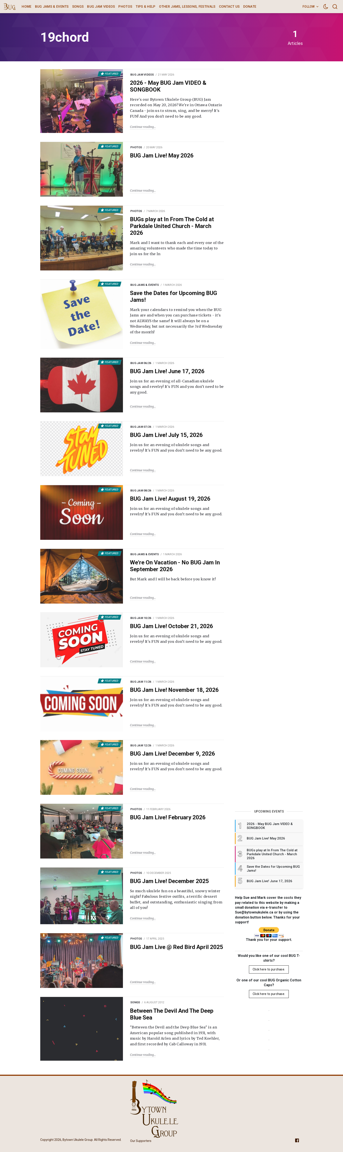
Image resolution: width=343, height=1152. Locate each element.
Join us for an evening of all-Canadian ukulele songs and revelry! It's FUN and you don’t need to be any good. (177, 386)
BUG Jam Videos (101, 7)
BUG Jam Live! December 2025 (169, 881)
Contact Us (229, 7)
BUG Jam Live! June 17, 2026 (167, 371)
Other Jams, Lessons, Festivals (187, 7)
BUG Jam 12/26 (140, 745)
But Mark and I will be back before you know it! (173, 579)
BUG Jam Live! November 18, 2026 (174, 690)
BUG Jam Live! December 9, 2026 (172, 753)
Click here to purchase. (269, 969)
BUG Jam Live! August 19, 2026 (170, 498)
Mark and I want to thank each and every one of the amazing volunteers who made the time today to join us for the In (177, 248)
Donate (249, 7)
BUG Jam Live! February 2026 (168, 817)
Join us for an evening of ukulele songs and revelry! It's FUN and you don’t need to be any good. (176, 448)
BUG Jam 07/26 (140, 426)
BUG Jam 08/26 (140, 490)
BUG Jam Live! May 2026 (162, 155)
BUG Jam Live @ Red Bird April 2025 (176, 947)
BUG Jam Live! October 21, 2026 (171, 626)
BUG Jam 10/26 (140, 618)
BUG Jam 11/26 (140, 681)
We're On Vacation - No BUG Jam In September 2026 (175, 565)
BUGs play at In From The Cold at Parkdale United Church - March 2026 (172, 226)
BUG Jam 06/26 (140, 363)
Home (26, 7)
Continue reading (142, 127)
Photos (125, 7)
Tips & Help (145, 7)
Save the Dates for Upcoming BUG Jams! (173, 296)
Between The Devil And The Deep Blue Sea (172, 1014)
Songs (78, 7)
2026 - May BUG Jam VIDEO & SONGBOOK (168, 86)
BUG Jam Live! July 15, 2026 (166, 435)
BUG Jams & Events (52, 7)
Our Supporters (140, 1141)
